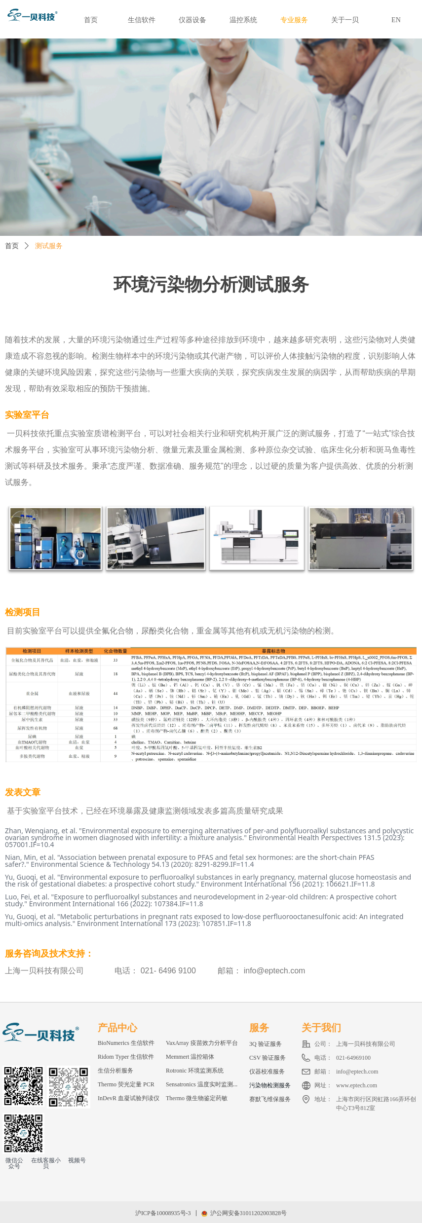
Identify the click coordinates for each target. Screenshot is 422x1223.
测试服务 (49, 246)
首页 (12, 246)
